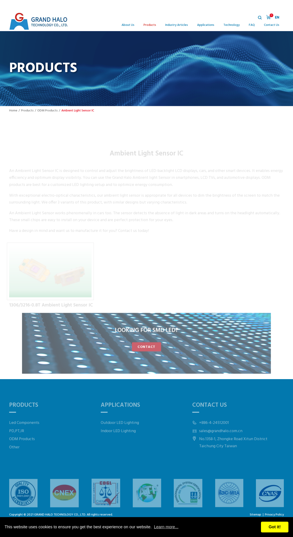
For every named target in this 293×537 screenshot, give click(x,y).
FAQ (252, 25)
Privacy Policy (274, 514)
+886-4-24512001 (214, 431)
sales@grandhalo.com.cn (220, 440)
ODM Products (47, 110)
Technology (231, 25)
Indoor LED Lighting (118, 440)
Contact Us (271, 25)
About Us (128, 25)
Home (13, 110)
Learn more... (166, 527)
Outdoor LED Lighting (120, 431)
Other (14, 456)
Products (150, 25)
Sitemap (255, 514)
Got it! (275, 527)
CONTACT (146, 346)
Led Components (24, 431)
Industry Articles (176, 25)
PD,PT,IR (16, 440)
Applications (205, 25)
